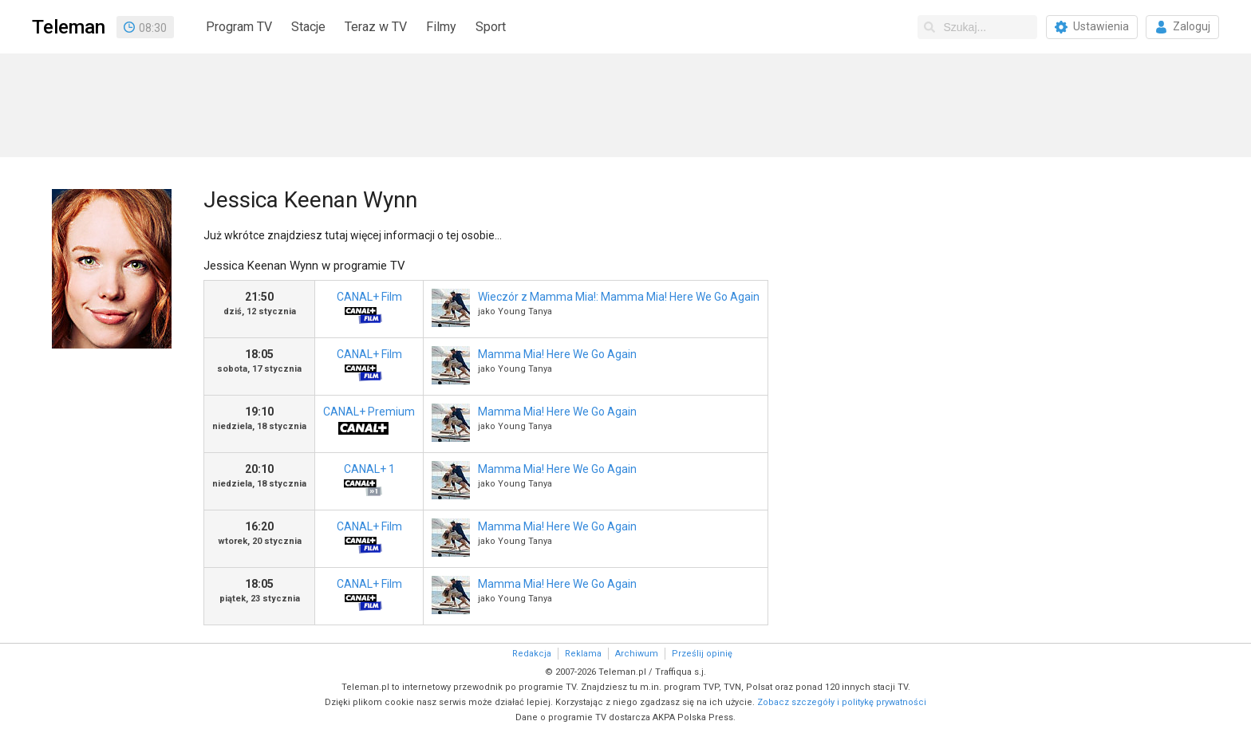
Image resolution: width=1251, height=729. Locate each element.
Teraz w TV (376, 26)
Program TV (239, 26)
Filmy (441, 26)
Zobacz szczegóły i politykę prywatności (841, 702)
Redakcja (531, 653)
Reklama (583, 653)
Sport (491, 26)
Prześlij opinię (702, 653)
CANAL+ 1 (363, 482)
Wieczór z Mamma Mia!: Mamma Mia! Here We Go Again (619, 296)
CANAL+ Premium (369, 424)
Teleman (68, 27)
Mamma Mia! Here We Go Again (557, 354)
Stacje (308, 26)
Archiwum (636, 653)
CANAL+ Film (363, 309)
